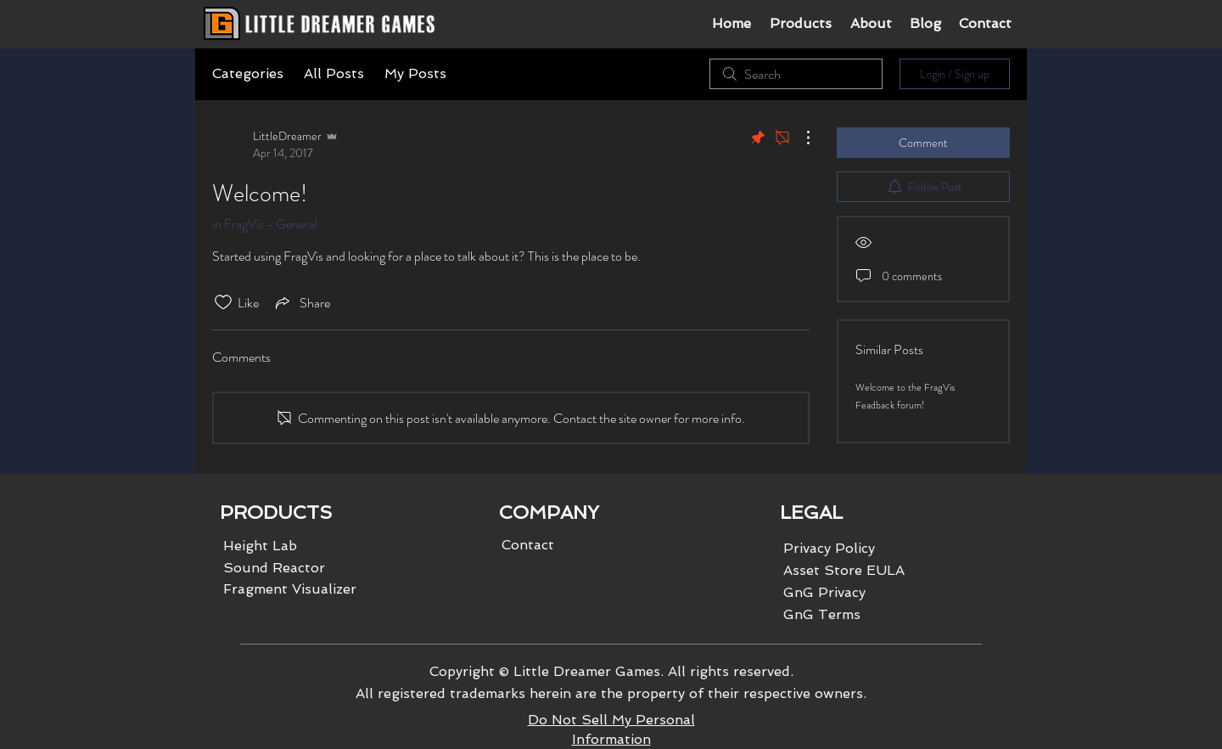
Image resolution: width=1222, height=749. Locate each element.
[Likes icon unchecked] (223, 302)
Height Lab (260, 546)
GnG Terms (821, 614)
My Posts (415, 73)
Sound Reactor (274, 568)
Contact (528, 545)
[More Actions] (799, 137)
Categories (247, 73)
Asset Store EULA (844, 570)
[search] (796, 74)
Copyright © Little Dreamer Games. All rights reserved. (611, 671)
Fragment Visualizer (289, 589)
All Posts (334, 73)
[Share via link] (301, 302)
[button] (800, 23)
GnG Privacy (824, 592)
